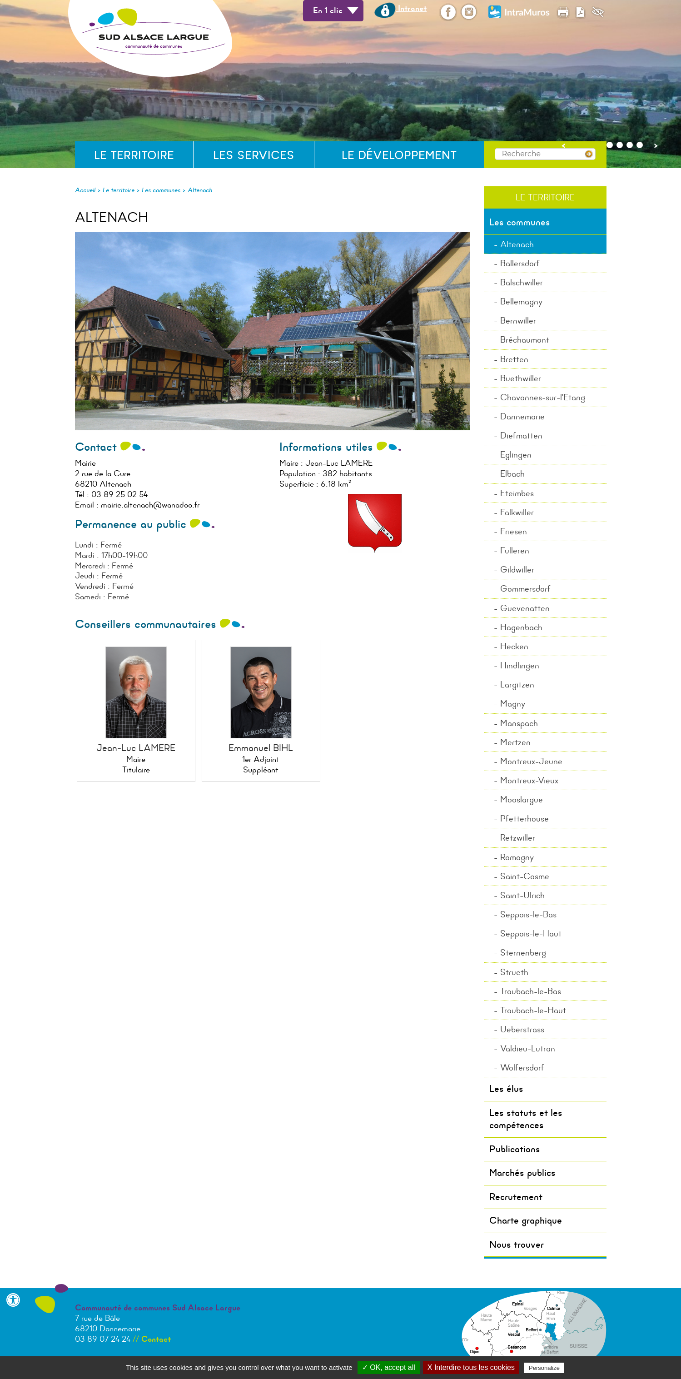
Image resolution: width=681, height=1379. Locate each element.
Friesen (513, 531)
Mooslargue (521, 799)
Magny (512, 703)
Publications (514, 1149)
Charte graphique (525, 1220)
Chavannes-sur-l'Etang (542, 397)
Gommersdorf (525, 588)
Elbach (512, 473)
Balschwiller (521, 282)
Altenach (200, 189)
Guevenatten (525, 608)
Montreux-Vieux (529, 780)
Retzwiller (517, 837)
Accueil (85, 189)
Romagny (517, 857)
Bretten (514, 359)
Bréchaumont (524, 339)
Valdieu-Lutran (527, 1048)
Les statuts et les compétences (525, 1118)
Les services (253, 155)
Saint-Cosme (524, 876)
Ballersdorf (520, 263)
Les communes (161, 189)
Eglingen (516, 454)
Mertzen (515, 742)
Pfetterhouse (524, 818)
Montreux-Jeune (531, 761)
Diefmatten (521, 435)
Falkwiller (517, 512)
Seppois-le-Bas (528, 914)
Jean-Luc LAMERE (135, 748)
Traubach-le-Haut (533, 1010)
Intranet (400, 8)
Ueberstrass (522, 1029)
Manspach (519, 723)
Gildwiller (517, 569)
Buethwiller (520, 378)
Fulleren (514, 550)
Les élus (506, 1088)
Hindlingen (519, 665)
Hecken (514, 646)
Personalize (544, 1367)
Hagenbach (521, 627)
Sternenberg (523, 952)
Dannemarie (522, 416)
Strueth (514, 972)
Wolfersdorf (522, 1067)
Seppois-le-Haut (531, 933)
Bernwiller (518, 320)
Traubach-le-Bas (530, 991)
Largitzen (517, 684)
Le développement (399, 155)
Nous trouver (516, 1244)
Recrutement (515, 1196)
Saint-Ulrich (522, 895)
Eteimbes (517, 493)
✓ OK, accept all (388, 1367)
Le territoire (134, 155)
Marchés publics (522, 1172)
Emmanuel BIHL (261, 748)
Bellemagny (521, 301)
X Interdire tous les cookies (471, 1367)
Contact (156, 1339)
